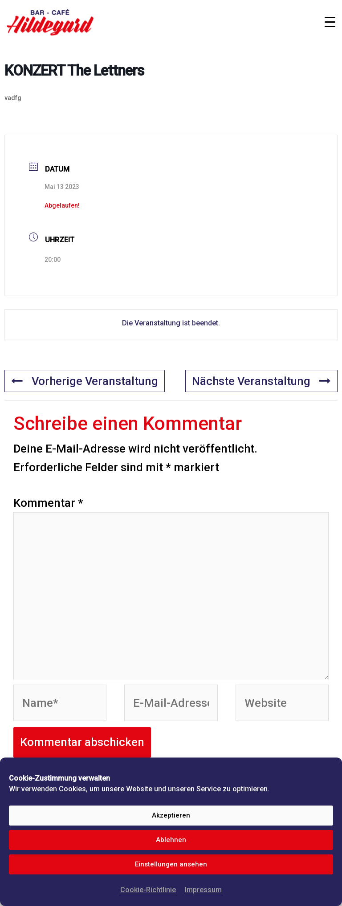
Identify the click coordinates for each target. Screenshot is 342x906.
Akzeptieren (171, 815)
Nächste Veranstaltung (261, 381)
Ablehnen (171, 840)
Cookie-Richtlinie (148, 890)
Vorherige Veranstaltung (84, 381)
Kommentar (48, 502)
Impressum (203, 890)
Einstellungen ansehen (171, 864)
